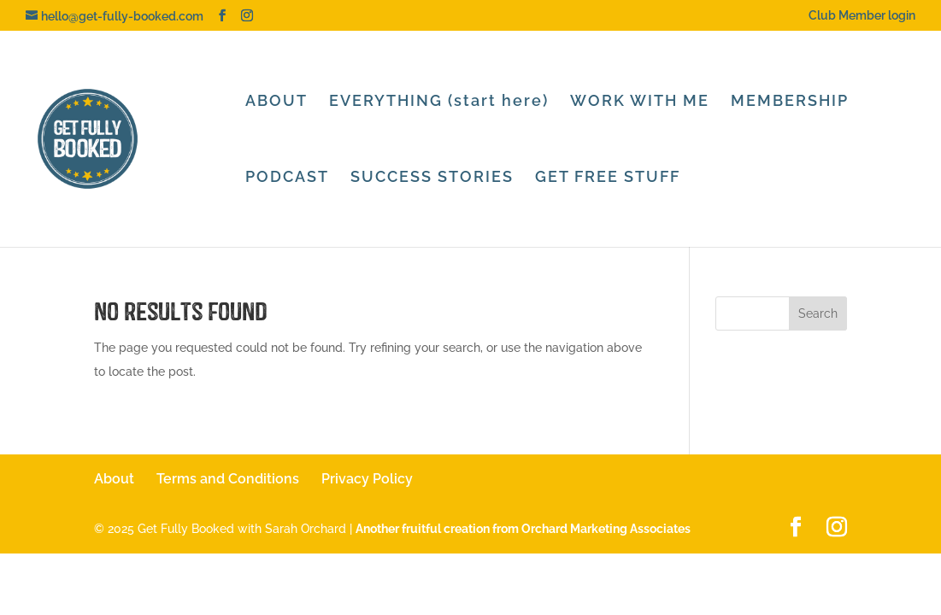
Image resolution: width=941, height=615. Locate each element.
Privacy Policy (367, 479)
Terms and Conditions (227, 479)
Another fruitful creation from (523, 529)
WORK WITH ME (639, 102)
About (114, 479)
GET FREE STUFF (607, 178)
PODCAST (287, 178)
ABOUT (276, 102)
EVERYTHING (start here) (439, 102)
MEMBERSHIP (790, 102)
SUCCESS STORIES (432, 178)
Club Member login (862, 15)
